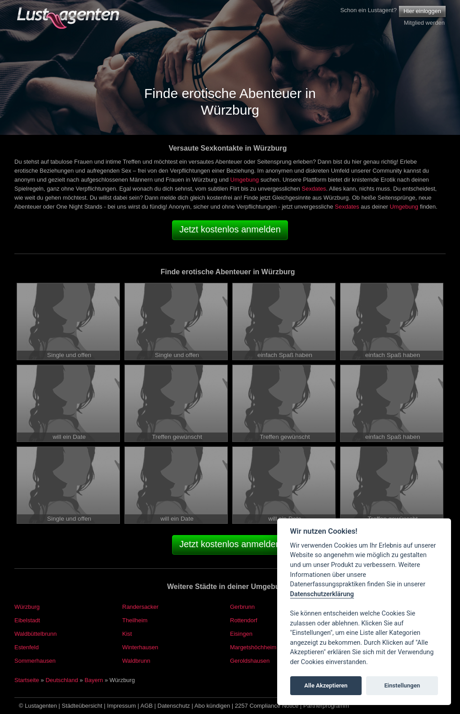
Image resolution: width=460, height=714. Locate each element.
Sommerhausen (35, 660)
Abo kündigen (212, 705)
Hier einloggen (422, 11)
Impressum (121, 705)
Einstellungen (402, 685)
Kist (127, 633)
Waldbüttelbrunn (35, 633)
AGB (147, 705)
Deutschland (61, 680)
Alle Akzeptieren (325, 685)
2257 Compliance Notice (267, 705)
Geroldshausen (250, 660)
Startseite (26, 680)
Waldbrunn (136, 660)
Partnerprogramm (326, 705)
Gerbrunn (242, 606)
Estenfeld (26, 647)
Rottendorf (243, 620)
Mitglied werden (424, 22)
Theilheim (134, 620)
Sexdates (314, 188)
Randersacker (140, 606)
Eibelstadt (27, 620)
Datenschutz (174, 705)
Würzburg (27, 606)
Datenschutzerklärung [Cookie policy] (322, 594)
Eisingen (241, 633)
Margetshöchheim (253, 647)
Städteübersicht (82, 705)
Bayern (93, 680)
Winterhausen (140, 647)
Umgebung (244, 179)
